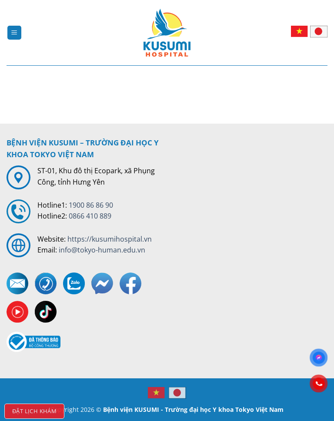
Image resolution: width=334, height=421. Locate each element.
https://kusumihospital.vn (109, 239)
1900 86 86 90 (91, 205)
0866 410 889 (90, 216)
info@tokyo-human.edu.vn (102, 250)
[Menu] (14, 33)
